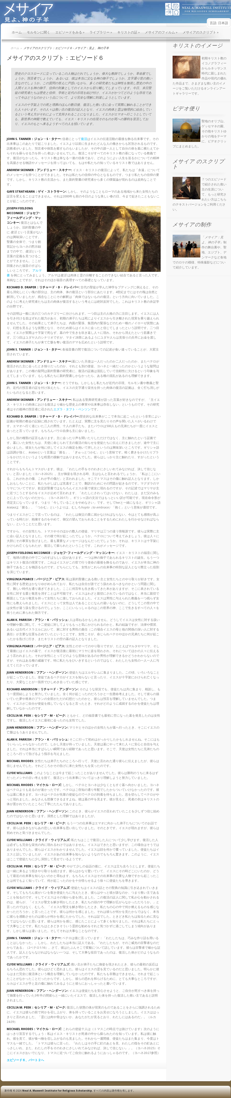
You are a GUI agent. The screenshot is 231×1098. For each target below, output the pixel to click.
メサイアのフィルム (161, 32)
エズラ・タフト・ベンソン (72, 409)
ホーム (17, 32)
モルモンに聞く (38, 32)
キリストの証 (128, 32)
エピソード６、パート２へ (25, 1060)
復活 (84, 139)
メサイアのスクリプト (201, 32)
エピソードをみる (70, 32)
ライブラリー (101, 32)
